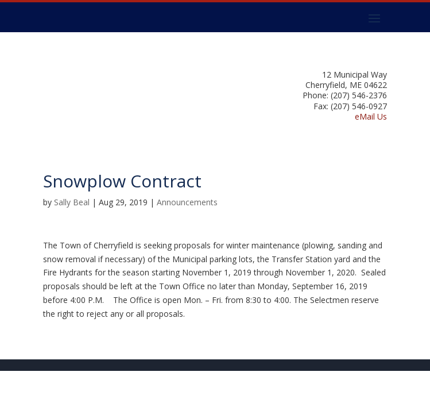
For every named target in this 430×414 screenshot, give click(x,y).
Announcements (187, 202)
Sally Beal (72, 202)
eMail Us (371, 116)
